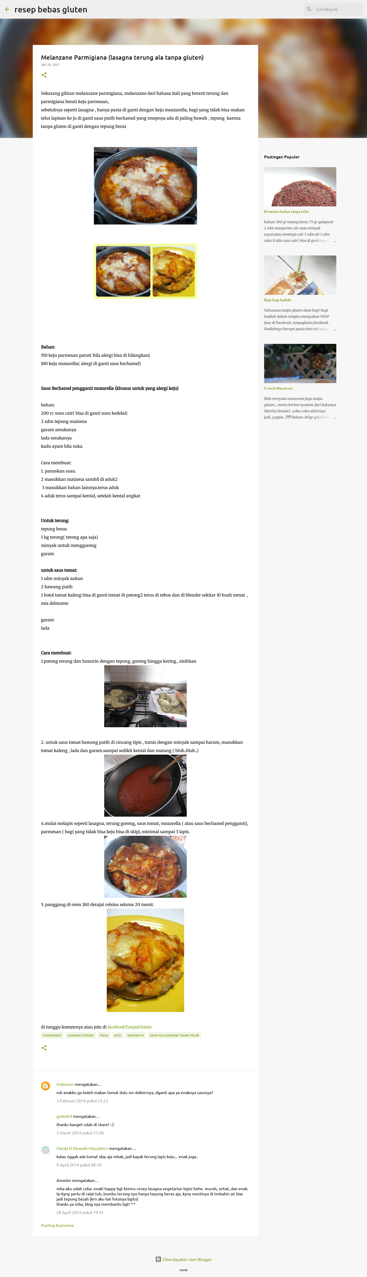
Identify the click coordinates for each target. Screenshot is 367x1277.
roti (117, 1035)
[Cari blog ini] (336, 9)
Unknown (65, 1084)
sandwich (135, 1035)
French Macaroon (278, 388)
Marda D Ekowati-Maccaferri (82, 1148)
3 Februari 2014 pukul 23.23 (82, 1100)
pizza (104, 1035)
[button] (44, 75)
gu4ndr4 (64, 1116)
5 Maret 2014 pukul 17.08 (80, 1132)
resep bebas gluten (50, 9)
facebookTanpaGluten (130, 1027)
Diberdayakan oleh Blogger (183, 1259)
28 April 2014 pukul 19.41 (80, 1212)
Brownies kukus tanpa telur (286, 211)
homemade (52, 1035)
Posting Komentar (57, 1225)
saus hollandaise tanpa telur (174, 1035)
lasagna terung (80, 1035)
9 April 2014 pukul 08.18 (78, 1164)
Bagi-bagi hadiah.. (278, 299)
